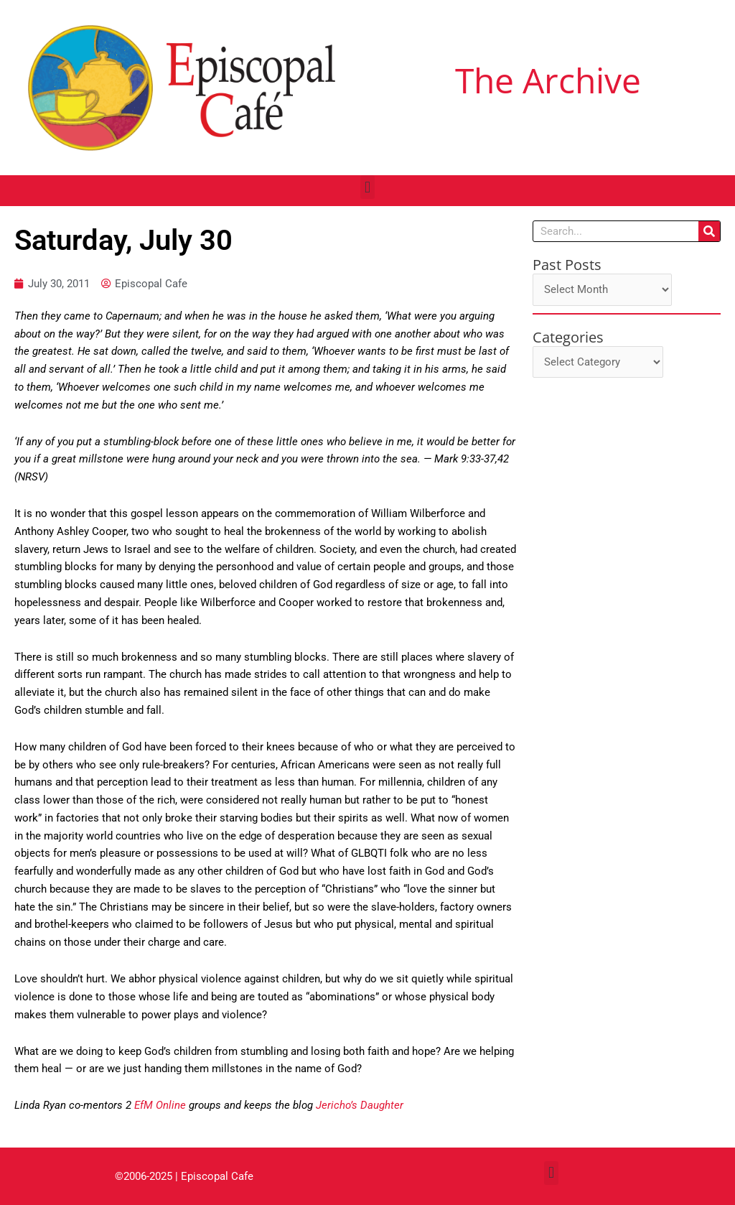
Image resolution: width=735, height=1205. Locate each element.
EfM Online (160, 1105)
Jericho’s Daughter (359, 1105)
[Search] (709, 231)
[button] (367, 187)
